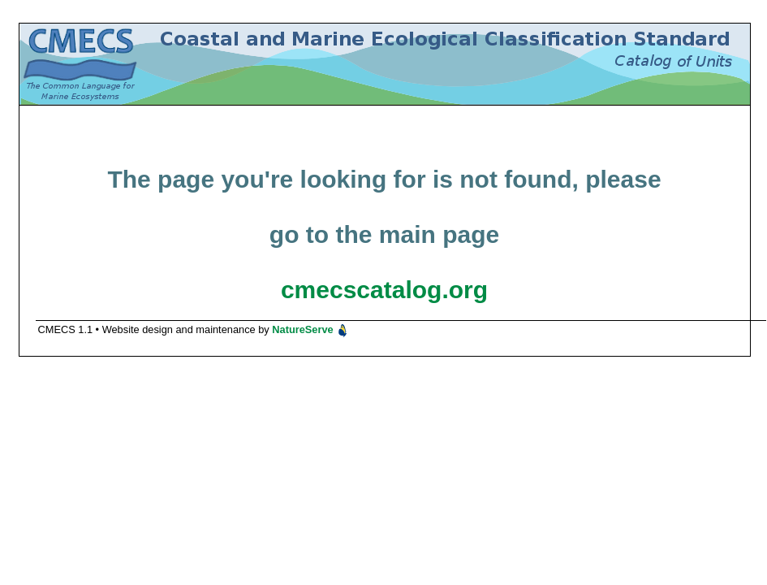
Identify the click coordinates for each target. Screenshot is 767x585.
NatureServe (310, 329)
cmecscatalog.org (384, 289)
